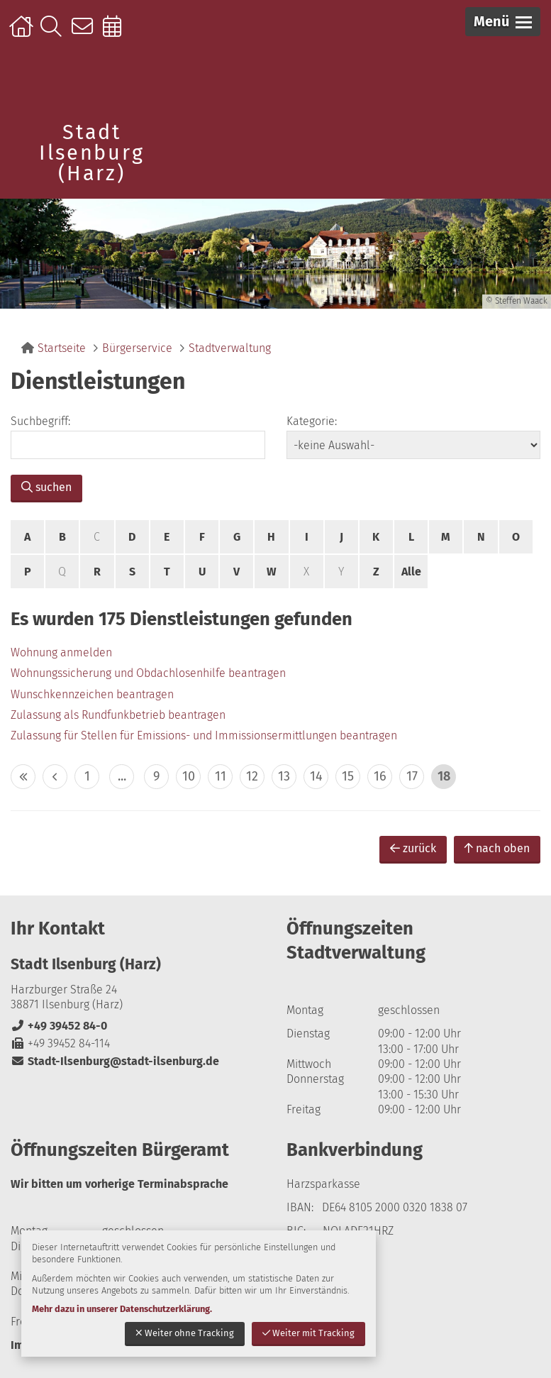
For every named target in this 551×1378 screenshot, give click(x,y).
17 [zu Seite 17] (412, 776)
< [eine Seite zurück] (55, 776)
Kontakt (85, 33)
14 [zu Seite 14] (316, 776)
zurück (413, 848)
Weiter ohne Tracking (184, 1333)
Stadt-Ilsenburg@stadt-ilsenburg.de (115, 1061)
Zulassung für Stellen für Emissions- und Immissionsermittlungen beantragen (204, 735)
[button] (502, 21)
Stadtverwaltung (230, 348)
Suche (54, 33)
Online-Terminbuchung (116, 33)
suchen (46, 487)
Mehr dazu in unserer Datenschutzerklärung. (122, 1308)
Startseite (23, 33)
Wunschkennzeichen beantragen (92, 694)
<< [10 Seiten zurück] (23, 776)
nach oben (497, 848)
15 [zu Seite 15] (348, 776)
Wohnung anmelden (61, 652)
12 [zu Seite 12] (252, 776)
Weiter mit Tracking (308, 1333)
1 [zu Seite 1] (87, 776)
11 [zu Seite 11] (220, 776)
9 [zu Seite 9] (156, 776)
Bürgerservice (137, 348)
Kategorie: (311, 421)
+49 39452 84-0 (59, 1025)
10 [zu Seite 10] (188, 776)
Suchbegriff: (40, 421)
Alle (411, 571)
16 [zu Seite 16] (380, 776)
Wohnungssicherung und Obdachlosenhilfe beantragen (148, 673)
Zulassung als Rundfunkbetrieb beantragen (118, 715)
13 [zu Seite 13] (284, 776)
